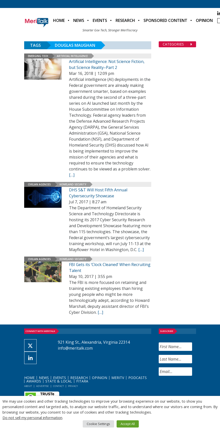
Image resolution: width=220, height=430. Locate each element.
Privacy (73, 386)
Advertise (42, 386)
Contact (58, 386)
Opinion (204, 20)
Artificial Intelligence (72, 56)
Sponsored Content (165, 20)
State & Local (58, 381)
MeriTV (117, 377)
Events (100, 20)
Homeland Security (73, 184)
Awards (33, 381)
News (78, 20)
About (28, 386)
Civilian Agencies (39, 184)
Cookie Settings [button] (98, 424)
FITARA (82, 381)
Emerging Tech (38, 56)
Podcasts (137, 377)
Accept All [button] (128, 424)
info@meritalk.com (75, 348)
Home (59, 20)
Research (125, 20)
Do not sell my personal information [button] (32, 417)
